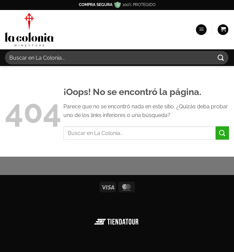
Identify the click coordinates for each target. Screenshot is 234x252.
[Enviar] (221, 57)
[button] (201, 29)
